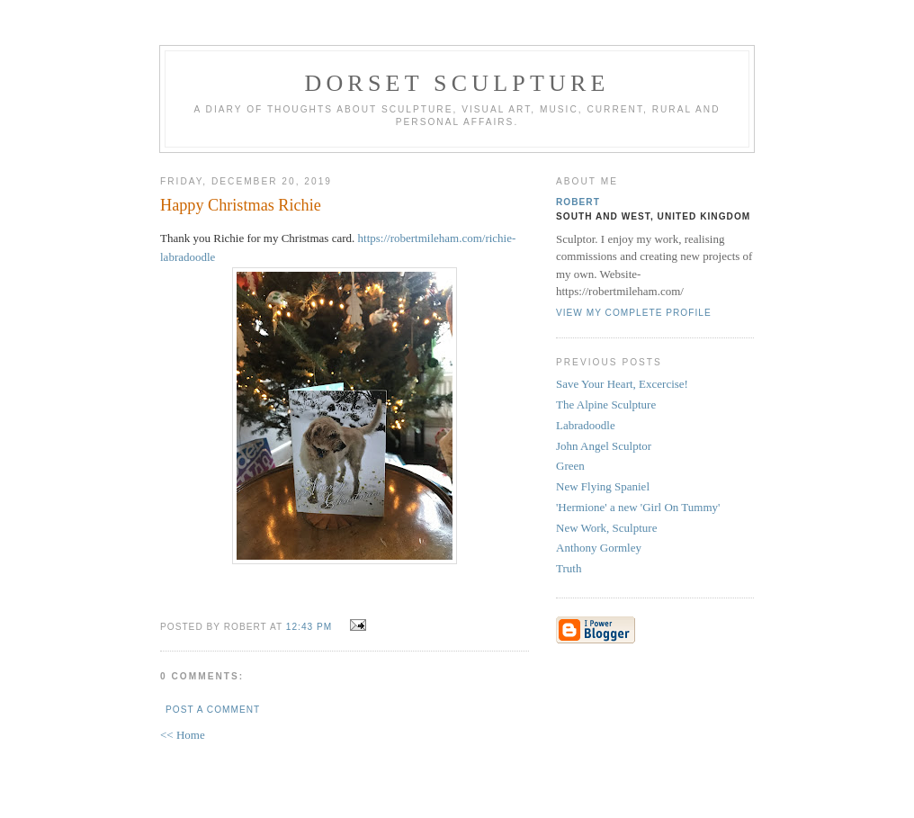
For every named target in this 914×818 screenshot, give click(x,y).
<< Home (182, 735)
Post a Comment (213, 710)
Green (570, 465)
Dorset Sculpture (456, 83)
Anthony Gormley (598, 547)
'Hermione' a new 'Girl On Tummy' (638, 507)
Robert (578, 202)
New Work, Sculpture (606, 528)
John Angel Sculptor (603, 446)
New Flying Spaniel (603, 486)
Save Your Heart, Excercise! (622, 384)
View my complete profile (634, 313)
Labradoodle (585, 425)
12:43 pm (309, 627)
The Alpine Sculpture (606, 404)
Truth (568, 568)
